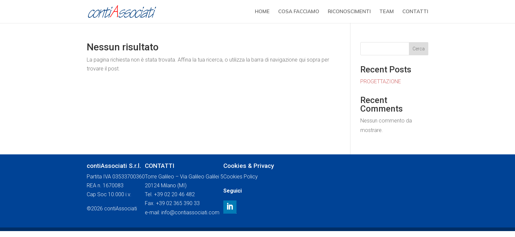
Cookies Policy (240, 176)
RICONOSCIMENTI (349, 11)
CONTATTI (415, 11)
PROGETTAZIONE (380, 81)
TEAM (386, 11)
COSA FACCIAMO (298, 11)
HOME (262, 11)
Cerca (419, 48)
